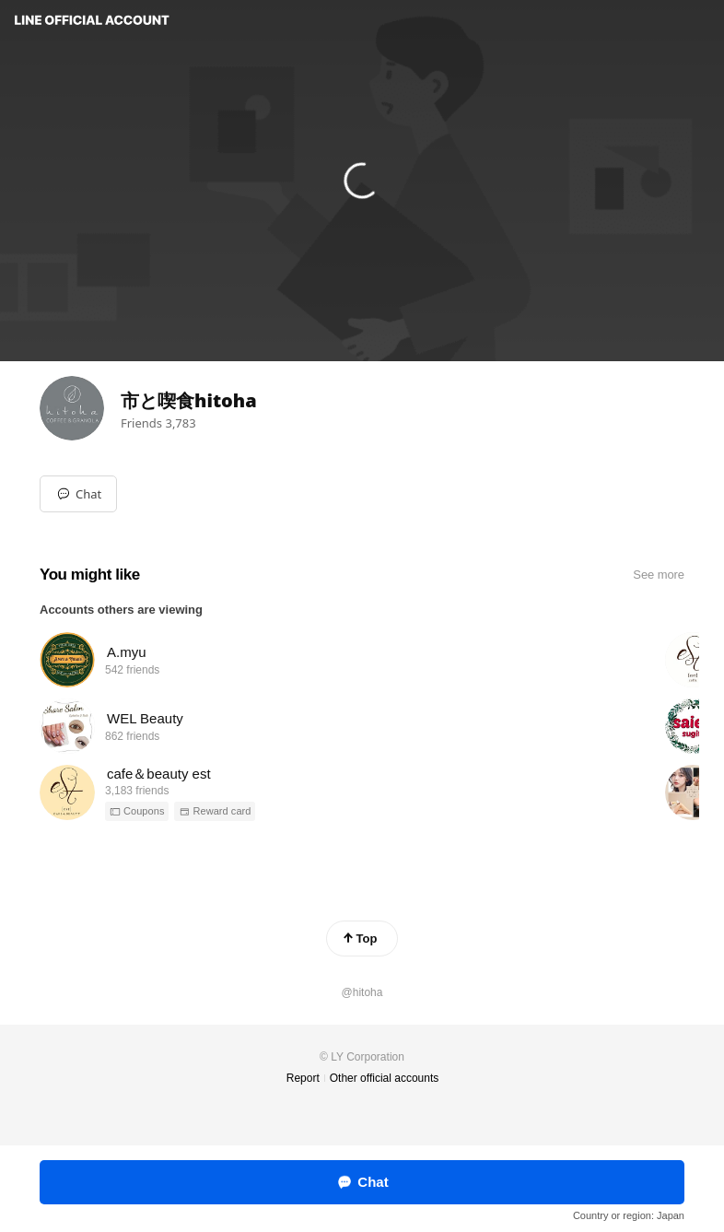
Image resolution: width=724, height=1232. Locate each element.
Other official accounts (384, 1078)
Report (303, 1078)
